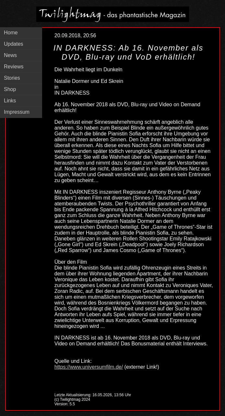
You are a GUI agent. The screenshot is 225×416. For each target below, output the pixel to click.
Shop (10, 89)
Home (11, 32)
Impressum (16, 112)
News (10, 55)
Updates (13, 44)
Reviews (13, 66)
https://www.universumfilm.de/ (88, 367)
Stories (12, 78)
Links (10, 100)
